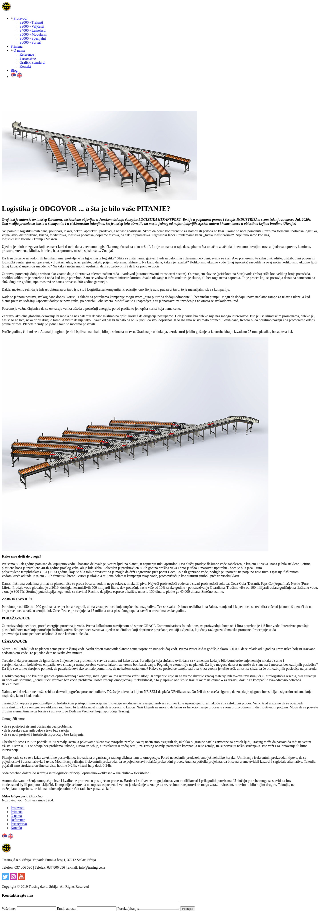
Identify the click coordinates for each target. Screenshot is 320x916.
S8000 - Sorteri (30, 42)
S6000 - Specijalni (33, 38)
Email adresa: (66, 910)
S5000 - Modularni (33, 34)
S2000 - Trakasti (31, 22)
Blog (14, 70)
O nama (19, 50)
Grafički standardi (32, 62)
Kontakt (25, 66)
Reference (27, 54)
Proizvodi (20, 18)
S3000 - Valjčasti (32, 26)
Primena (16, 46)
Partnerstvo (28, 58)
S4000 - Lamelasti (33, 30)
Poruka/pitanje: (128, 910)
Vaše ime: (9, 910)
